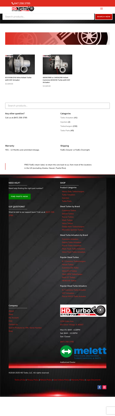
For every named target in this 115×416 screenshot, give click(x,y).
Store (11, 314)
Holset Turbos (67, 264)
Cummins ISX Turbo (70, 268)
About (11, 311)
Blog (11, 331)
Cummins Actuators (70, 239)
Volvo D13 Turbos (69, 271)
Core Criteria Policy (61, 380)
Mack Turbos (67, 220)
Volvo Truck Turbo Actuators (73, 252)
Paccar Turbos (68, 217)
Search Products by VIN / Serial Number (25, 328)
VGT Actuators (68, 293)
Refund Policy (46, 380)
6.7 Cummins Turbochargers (73, 261)
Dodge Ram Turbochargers (73, 226)
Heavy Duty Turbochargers (73, 191)
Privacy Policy (33, 380)
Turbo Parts (65, 130)
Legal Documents (93, 380)
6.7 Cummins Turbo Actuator (74, 290)
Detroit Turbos (68, 213)
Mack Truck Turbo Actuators (73, 249)
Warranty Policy (77, 380)
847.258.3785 (22, 3)
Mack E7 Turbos (68, 277)
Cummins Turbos (69, 210)
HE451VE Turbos (69, 280)
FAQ (10, 321)
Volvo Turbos (67, 223)
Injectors (63, 122)
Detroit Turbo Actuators (71, 242)
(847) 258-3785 (20, 117)
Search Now (103, 16)
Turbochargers (66, 126)
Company (13, 306)
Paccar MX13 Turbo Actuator (74, 296)
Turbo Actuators (66, 117)
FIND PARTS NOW (19, 196)
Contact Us (13, 324)
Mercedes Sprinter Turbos (72, 230)
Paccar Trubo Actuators (71, 245)
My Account (14, 317)
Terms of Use (20, 380)
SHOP (62, 183)
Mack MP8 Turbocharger (72, 274)
